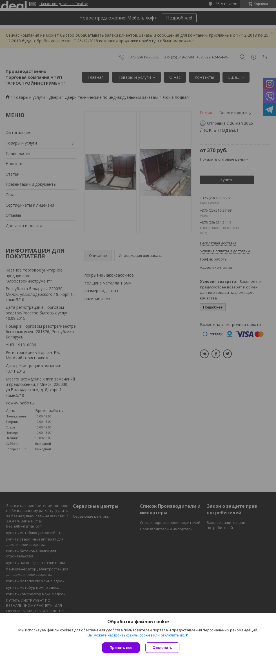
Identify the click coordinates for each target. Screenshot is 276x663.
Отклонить (162, 648)
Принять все (121, 648)
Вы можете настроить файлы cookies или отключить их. (136, 635)
